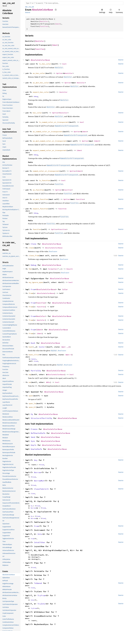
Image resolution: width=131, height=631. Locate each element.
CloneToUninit (41, 489)
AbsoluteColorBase (40, 60)
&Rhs (48, 382)
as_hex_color (39, 73)
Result (70, 269)
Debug (36, 96)
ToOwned (38, 583)
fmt (30, 269)
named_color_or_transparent (46, 171)
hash (31, 347)
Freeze (34, 429)
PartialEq (36, 370)
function (37, 229)
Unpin (33, 445)
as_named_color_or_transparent (47, 132)
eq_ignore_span (36, 282)
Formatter (52, 269)
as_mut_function (40, 199)
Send (33, 437)
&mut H (69, 355)
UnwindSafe (36, 449)
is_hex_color (45, 64)
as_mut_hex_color (41, 83)
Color (65, 289)
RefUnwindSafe (38, 433)
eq (30, 374)
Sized (36, 361)
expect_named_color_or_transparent (50, 150)
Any (35, 460)
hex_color (37, 113)
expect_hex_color (41, 92)
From (33, 289)
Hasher (42, 347)
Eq (32, 414)
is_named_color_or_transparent (54, 122)
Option (59, 73)
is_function (44, 180)
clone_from (34, 255)
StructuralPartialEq (41, 418)
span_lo (32, 403)
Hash (33, 343)
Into (39, 534)
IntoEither (39, 542)
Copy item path (55, 9)
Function (44, 26)
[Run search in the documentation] (74, 3)
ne (30, 382)
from (31, 293)
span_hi (32, 407)
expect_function (40, 209)
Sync (33, 441)
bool (64, 64)
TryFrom (41, 595)
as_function (38, 190)
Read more (53, 251)
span (31, 396)
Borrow (37, 472)
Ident (57, 24)
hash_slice (34, 355)
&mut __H (65, 347)
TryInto (41, 604)
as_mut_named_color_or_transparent (50, 141)
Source (27, 12)
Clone (33, 244)
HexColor (44, 21)
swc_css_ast (29, 7)
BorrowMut (39, 481)
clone (31, 248)
